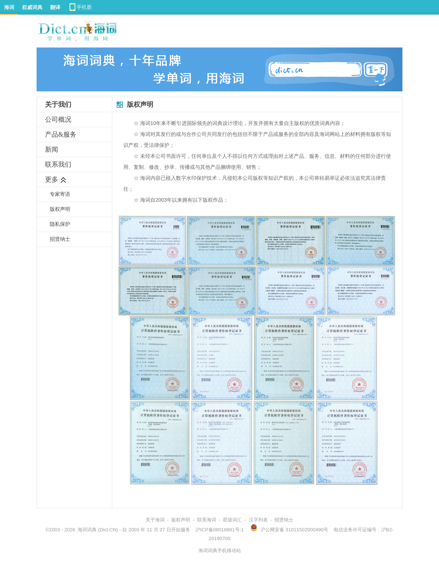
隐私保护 (60, 224)
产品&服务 (60, 134)
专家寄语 (60, 194)
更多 (56, 179)
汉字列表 (258, 520)
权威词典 (32, 7)
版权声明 (60, 209)
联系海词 (206, 520)
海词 (9, 7)
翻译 (55, 7)
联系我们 (58, 164)
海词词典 (87, 529)
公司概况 (58, 119)
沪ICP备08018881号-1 (219, 529)
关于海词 (155, 520)
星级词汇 (232, 520)
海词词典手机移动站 (219, 550)
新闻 (51, 149)
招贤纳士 (60, 239)
